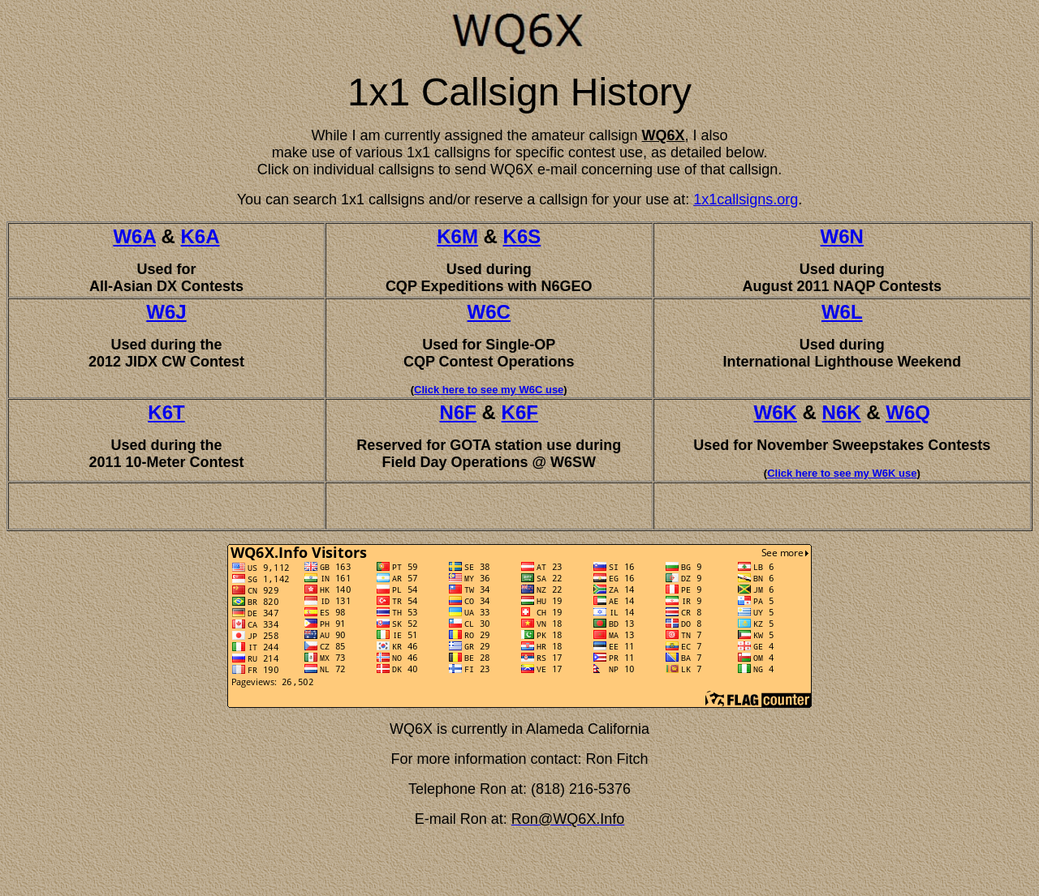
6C (498, 312)
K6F (520, 412)
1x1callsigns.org (745, 199)
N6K (841, 412)
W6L (842, 312)
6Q (917, 412)
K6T (166, 412)
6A (143, 236)
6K (784, 412)
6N (851, 236)
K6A (200, 236)
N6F (458, 412)
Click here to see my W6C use (488, 390)
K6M (457, 236)
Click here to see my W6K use (841, 473)
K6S (522, 236)
